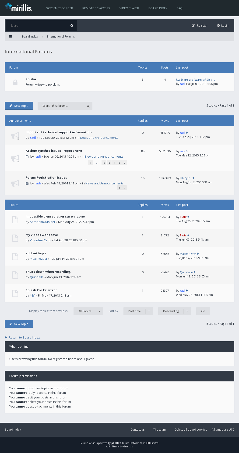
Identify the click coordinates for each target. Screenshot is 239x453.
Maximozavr (38, 258)
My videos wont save (42, 235)
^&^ (32, 295)
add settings (36, 253)
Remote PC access (96, 8)
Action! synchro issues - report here (54, 151)
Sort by (131, 311)
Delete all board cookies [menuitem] (191, 430)
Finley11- (186, 178)
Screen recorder (59, 8)
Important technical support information (59, 132)
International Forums (61, 36)
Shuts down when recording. (48, 272)
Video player (129, 8)
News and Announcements (99, 137)
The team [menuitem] (159, 430)
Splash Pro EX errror (41, 290)
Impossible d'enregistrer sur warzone (55, 216)
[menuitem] (222, 25)
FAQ (180, 8)
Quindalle (37, 277)
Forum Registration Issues (46, 177)
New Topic (19, 106)
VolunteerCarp (40, 240)
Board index (158, 8)
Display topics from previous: (66, 311)
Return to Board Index (24, 337)
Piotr (183, 217)
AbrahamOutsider (42, 222)
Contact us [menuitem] (137, 430)
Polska (31, 79)
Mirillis (84, 443)
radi (182, 84)
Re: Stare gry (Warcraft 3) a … (195, 80)
